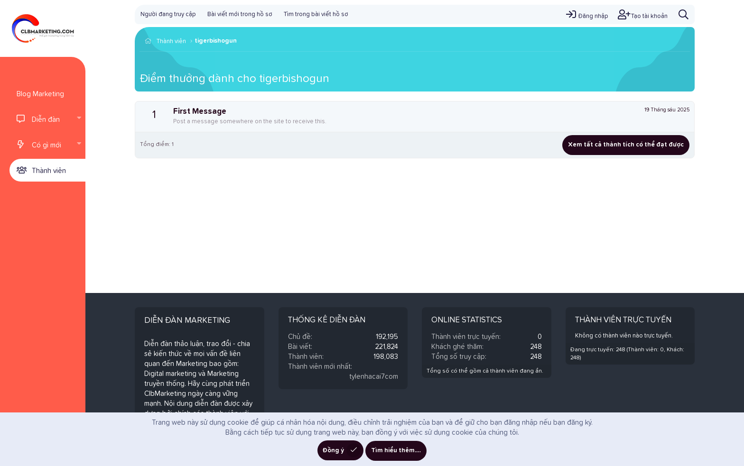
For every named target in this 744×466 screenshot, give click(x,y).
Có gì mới (46, 145)
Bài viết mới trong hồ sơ (239, 14)
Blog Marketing (40, 94)
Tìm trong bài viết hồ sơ (316, 14)
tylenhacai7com (373, 376)
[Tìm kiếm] (683, 14)
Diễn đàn (46, 119)
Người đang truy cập (168, 14)
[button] (78, 119)
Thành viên (49, 170)
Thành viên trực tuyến (623, 320)
